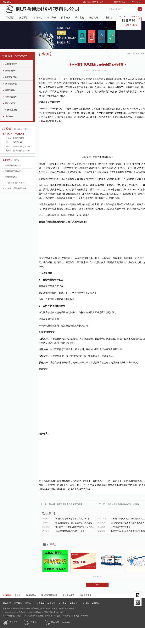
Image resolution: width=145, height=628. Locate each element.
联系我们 (34, 622)
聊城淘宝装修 (11, 97)
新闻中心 (37, 17)
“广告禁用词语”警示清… (15, 183)
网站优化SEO (11, 77)
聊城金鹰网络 (86, 595)
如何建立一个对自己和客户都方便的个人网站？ (74, 527)
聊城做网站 (31, 595)
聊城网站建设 (11, 177)
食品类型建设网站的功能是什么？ (70, 531)
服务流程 (93, 17)
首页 (137, 54)
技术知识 (65, 17)
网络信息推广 (11, 71)
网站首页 (9, 17)
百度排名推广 (11, 64)
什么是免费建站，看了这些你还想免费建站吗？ (74, 523)
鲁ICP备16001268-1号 (57, 612)
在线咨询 (13, 622)
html (67, 622)
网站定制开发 (11, 84)
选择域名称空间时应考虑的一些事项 (123, 504)
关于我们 (23, 17)
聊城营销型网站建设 (14, 171)
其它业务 (9, 116)
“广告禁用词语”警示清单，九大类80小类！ (73, 519)
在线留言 (96, 603)
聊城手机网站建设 (13, 165)
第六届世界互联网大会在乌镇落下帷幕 (65, 504)
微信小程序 (10, 103)
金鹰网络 (84, 616)
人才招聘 (107, 17)
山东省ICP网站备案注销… (16, 188)
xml (62, 622)
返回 (97, 585)
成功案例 (79, 17)
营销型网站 (10, 90)
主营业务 (51, 17)
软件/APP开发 (11, 110)
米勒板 (17, 595)
